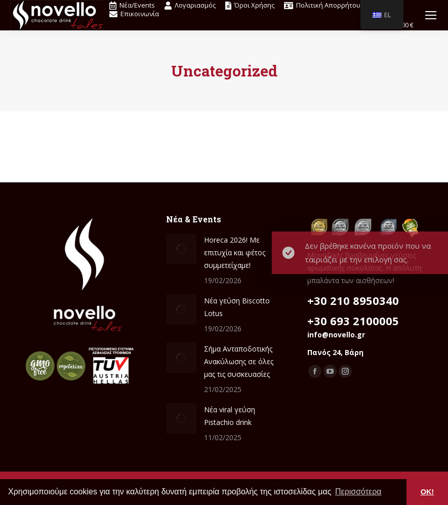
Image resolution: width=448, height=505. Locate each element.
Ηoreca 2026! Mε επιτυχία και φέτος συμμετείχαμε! (234, 252)
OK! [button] (427, 492)
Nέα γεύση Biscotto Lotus (237, 307)
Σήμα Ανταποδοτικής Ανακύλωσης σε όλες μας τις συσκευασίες (238, 361)
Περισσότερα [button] (358, 491)
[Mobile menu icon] (431, 15)
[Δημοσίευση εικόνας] (181, 249)
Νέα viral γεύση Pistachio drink (229, 416)
